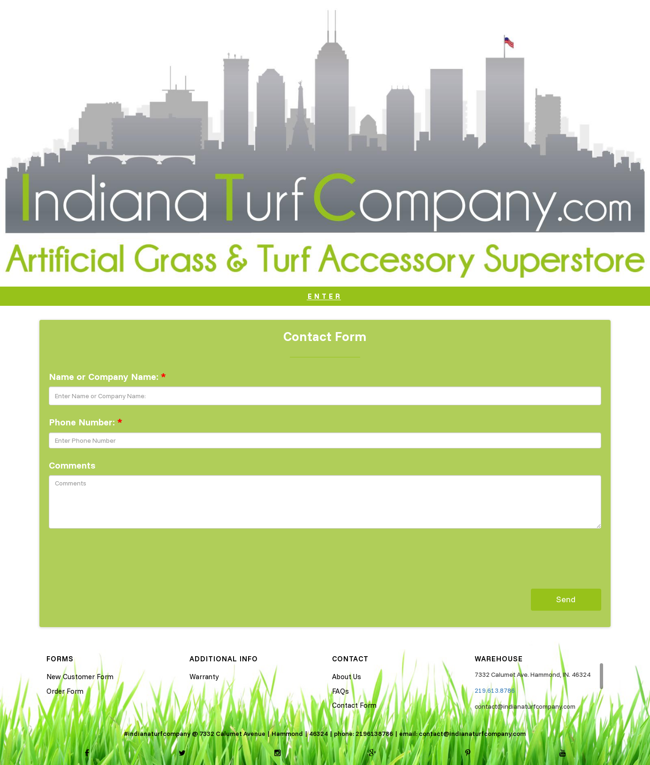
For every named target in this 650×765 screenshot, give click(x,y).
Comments (72, 465)
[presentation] (120, 554)
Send (565, 599)
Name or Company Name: (107, 376)
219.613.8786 (495, 690)
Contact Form (354, 705)
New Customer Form (79, 676)
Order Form (64, 691)
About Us (346, 676)
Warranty (204, 676)
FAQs (340, 691)
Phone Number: (85, 422)
